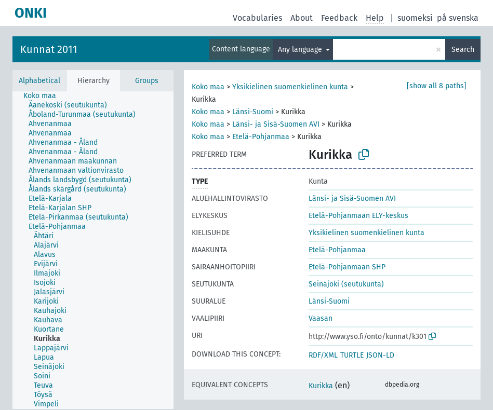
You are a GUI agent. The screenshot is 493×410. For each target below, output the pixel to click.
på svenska (457, 18)
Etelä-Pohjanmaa (260, 136)
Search (462, 49)
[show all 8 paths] (437, 85)
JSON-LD (380, 355)
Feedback (339, 18)
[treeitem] (44, 96)
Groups (146, 80)
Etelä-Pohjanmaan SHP (347, 267)
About (301, 18)
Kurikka (321, 385)
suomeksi (415, 18)
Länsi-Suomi (252, 111)
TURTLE (352, 355)
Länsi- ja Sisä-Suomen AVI (275, 124)
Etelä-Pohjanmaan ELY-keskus (358, 215)
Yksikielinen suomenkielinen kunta (290, 87)
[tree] (93, 250)
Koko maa (208, 87)
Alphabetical (39, 80)
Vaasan (320, 318)
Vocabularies (257, 18)
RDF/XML (323, 355)
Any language (301, 49)
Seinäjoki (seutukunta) (346, 284)
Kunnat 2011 (48, 49)
